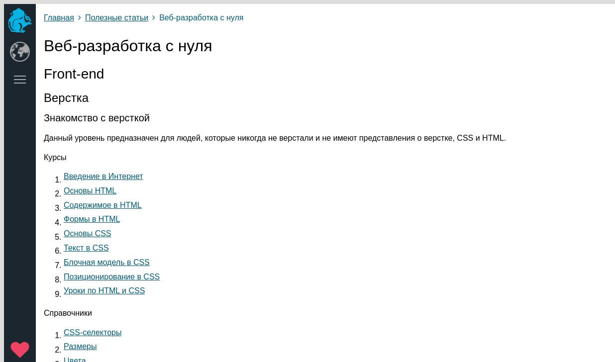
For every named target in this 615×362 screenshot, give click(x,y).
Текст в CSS (86, 248)
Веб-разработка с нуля (201, 17)
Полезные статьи (116, 17)
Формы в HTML (92, 219)
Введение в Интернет (103, 176)
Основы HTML (90, 190)
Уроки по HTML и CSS (104, 290)
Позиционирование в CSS (112, 276)
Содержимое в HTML (103, 205)
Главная (59, 17)
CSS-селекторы (92, 332)
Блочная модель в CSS (107, 262)
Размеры (80, 346)
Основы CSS (87, 233)
